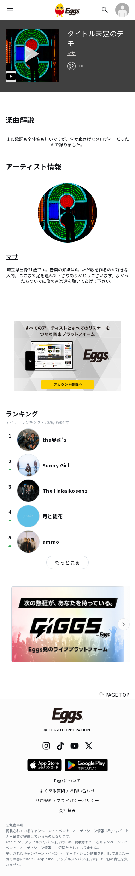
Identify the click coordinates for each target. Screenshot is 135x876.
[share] (71, 66)
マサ (71, 53)
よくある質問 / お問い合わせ (67, 790)
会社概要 (67, 810)
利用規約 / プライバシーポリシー (68, 800)
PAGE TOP (113, 694)
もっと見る (67, 562)
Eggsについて (67, 780)
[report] (81, 66)
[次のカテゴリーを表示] (124, 624)
